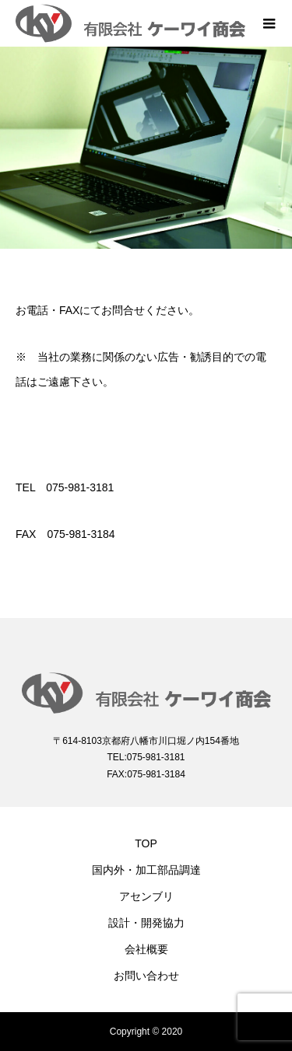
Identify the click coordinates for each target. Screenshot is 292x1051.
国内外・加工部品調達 (146, 870)
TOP (146, 843)
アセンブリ (146, 896)
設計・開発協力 (146, 923)
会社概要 (146, 949)
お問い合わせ (146, 975)
